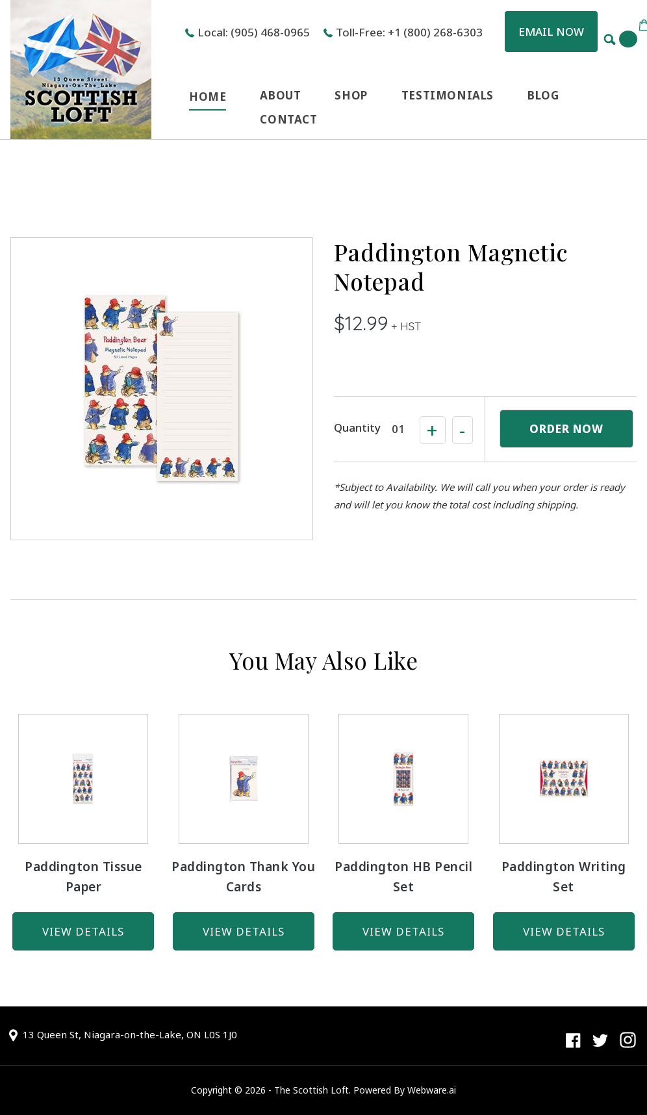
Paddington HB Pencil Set (403, 876)
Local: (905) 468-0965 (253, 32)
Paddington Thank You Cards (243, 876)
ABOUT (280, 95)
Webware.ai (431, 1090)
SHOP (351, 95)
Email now (551, 31)
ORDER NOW (566, 428)
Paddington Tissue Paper (83, 876)
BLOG (543, 95)
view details (83, 931)
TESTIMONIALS (447, 95)
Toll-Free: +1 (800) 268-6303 (409, 32)
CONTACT (288, 119)
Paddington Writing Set (563, 876)
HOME (207, 96)
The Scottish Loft (311, 1090)
